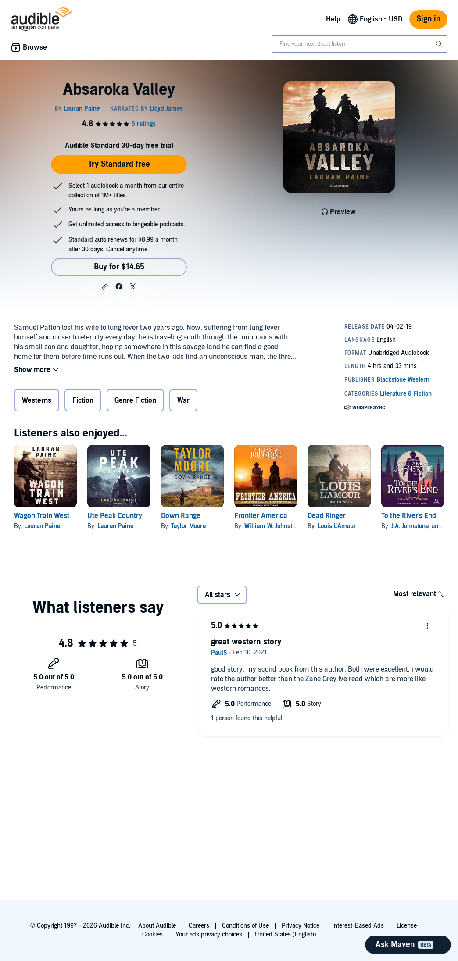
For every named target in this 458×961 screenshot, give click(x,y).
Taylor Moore (188, 526)
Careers (199, 925)
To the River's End (408, 515)
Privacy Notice (300, 925)
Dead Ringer (327, 515)
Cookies (152, 934)
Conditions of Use (245, 925)
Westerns (36, 400)
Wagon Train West (41, 515)
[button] (104, 286)
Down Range (180, 515)
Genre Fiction (135, 400)
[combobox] (359, 44)
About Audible (157, 925)
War (183, 400)
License (407, 925)
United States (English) (285, 934)
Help (333, 19)
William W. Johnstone (273, 526)
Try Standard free (119, 164)
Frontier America (260, 515)
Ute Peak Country (114, 515)
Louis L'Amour (337, 526)
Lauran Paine (42, 526)
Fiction (82, 400)
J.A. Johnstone (410, 526)
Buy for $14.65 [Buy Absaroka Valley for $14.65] (119, 267)
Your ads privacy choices (208, 934)
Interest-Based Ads (358, 925)
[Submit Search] (439, 44)
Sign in (428, 19)
